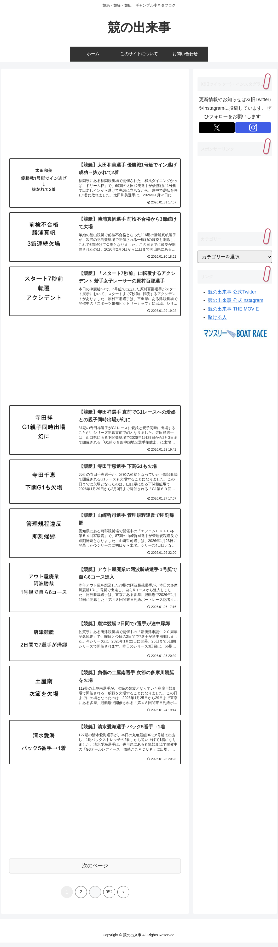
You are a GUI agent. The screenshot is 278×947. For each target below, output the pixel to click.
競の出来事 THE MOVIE (233, 309)
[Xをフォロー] (217, 127)
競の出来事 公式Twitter (232, 292)
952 (109, 896)
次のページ (95, 869)
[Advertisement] (95, 115)
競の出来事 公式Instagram (235, 300)
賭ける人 (217, 317)
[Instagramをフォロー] (253, 127)
